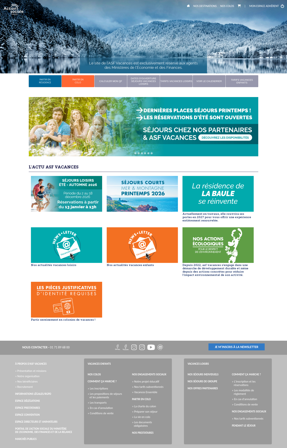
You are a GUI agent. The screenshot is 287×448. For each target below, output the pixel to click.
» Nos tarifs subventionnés (148, 387)
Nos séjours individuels (203, 374)
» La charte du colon (145, 406)
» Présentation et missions (31, 371)
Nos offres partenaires (203, 388)
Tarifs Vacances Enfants (242, 81)
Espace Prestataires (27, 407)
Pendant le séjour (244, 425)
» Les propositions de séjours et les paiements (106, 395)
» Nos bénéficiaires (27, 381)
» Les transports (98, 402)
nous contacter (34, 347)
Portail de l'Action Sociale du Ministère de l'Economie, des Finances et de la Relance (43, 430)
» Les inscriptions (99, 388)
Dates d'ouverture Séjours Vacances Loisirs (143, 81)
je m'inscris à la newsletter (236, 347)
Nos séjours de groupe (202, 381)
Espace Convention (27, 414)
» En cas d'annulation (101, 408)
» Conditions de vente (101, 413)
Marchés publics (26, 439)
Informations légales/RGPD (33, 394)
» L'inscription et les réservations (245, 383)
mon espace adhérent (266, 6)
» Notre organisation (28, 376)
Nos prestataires (142, 432)
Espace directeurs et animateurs (36, 421)
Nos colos (227, 6)
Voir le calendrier (209, 81)
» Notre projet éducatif (146, 381)
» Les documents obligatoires (143, 423)
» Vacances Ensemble (145, 392)
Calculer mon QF (110, 81)
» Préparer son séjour (145, 411)
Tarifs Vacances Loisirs (176, 81)
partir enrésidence (45, 81)
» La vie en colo (142, 417)
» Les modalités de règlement (244, 392)
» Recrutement (25, 387)
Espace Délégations (27, 401)
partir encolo (77, 81)
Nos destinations (205, 6)
